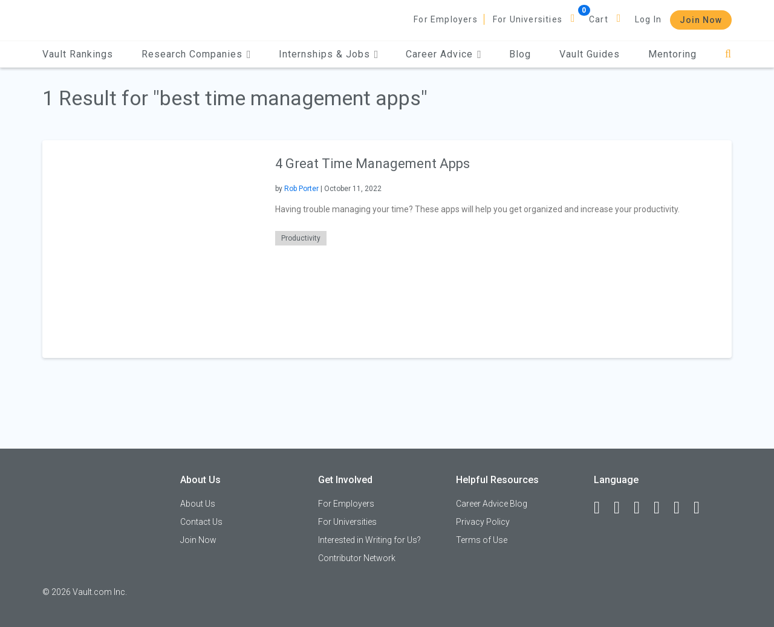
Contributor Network (356, 558)
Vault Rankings (77, 54)
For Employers (446, 19)
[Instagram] (662, 508)
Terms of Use (481, 540)
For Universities (527, 19)
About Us (197, 503)
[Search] (728, 54)
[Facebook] (602, 508)
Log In (648, 19)
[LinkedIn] (622, 508)
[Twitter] (642, 508)
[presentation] (151, 249)
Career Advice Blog (491, 503)
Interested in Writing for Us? (369, 540)
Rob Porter (301, 188)
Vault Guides (589, 54)
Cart (598, 19)
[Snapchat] (702, 508)
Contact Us (201, 522)
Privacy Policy (483, 522)
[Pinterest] (682, 508)
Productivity (300, 238)
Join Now (701, 20)
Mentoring (672, 54)
